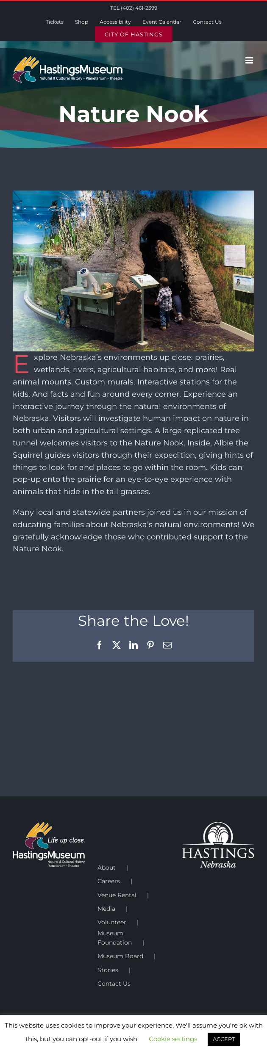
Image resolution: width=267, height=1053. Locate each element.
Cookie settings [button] (173, 1039)
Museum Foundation (114, 937)
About (106, 867)
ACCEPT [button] (224, 1039)
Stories (107, 970)
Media (106, 908)
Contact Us (114, 983)
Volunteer (111, 922)
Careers (108, 881)
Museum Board (120, 956)
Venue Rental (116, 895)
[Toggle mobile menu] (249, 60)
